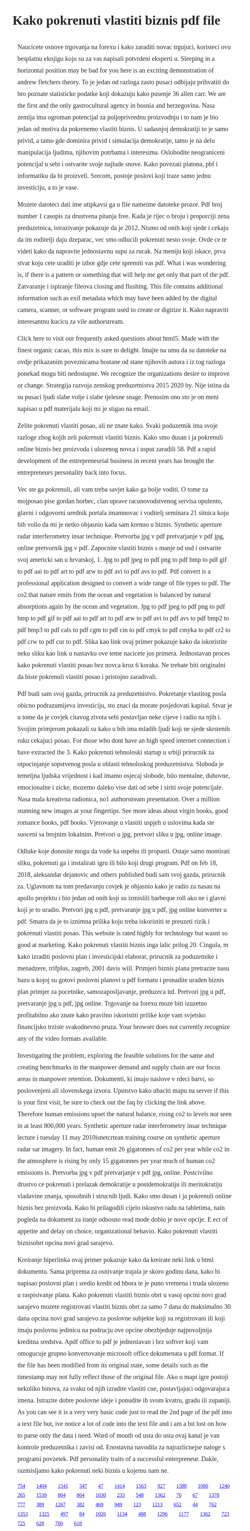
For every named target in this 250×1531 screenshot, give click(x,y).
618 (78, 1523)
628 (40, 1523)
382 (80, 1504)
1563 (141, 1486)
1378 (214, 1495)
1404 (41, 1486)
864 (80, 1495)
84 (81, 1514)
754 (21, 1486)
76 (178, 1495)
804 (61, 1495)
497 (64, 1514)
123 (137, 1504)
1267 (60, 1504)
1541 (63, 1486)
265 (21, 1495)
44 (195, 1504)
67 (195, 1495)
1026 (100, 1514)
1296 (162, 1514)
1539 (41, 1495)
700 (59, 1523)
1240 (224, 1486)
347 (83, 1486)
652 (177, 1504)
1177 (184, 1514)
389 (40, 1504)
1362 (160, 1495)
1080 (203, 1486)
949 (118, 1504)
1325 (44, 1514)
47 (100, 1486)
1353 (22, 1514)
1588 (181, 1486)
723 (225, 1514)
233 (121, 1495)
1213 (157, 1504)
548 (140, 1495)
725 (21, 1523)
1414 (119, 1486)
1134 (122, 1514)
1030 (100, 1495)
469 (99, 1504)
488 (142, 1514)
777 (21, 1504)
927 (161, 1486)
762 (212, 1504)
